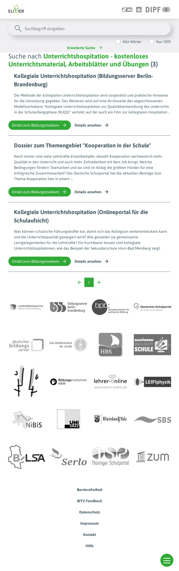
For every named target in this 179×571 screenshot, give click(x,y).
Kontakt (89, 534)
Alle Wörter (132, 42)
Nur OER (163, 42)
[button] (166, 560)
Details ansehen (92, 125)
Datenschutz (89, 512)
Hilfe (90, 546)
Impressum (89, 523)
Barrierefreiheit (89, 489)
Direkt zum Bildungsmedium (39, 125)
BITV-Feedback (89, 501)
